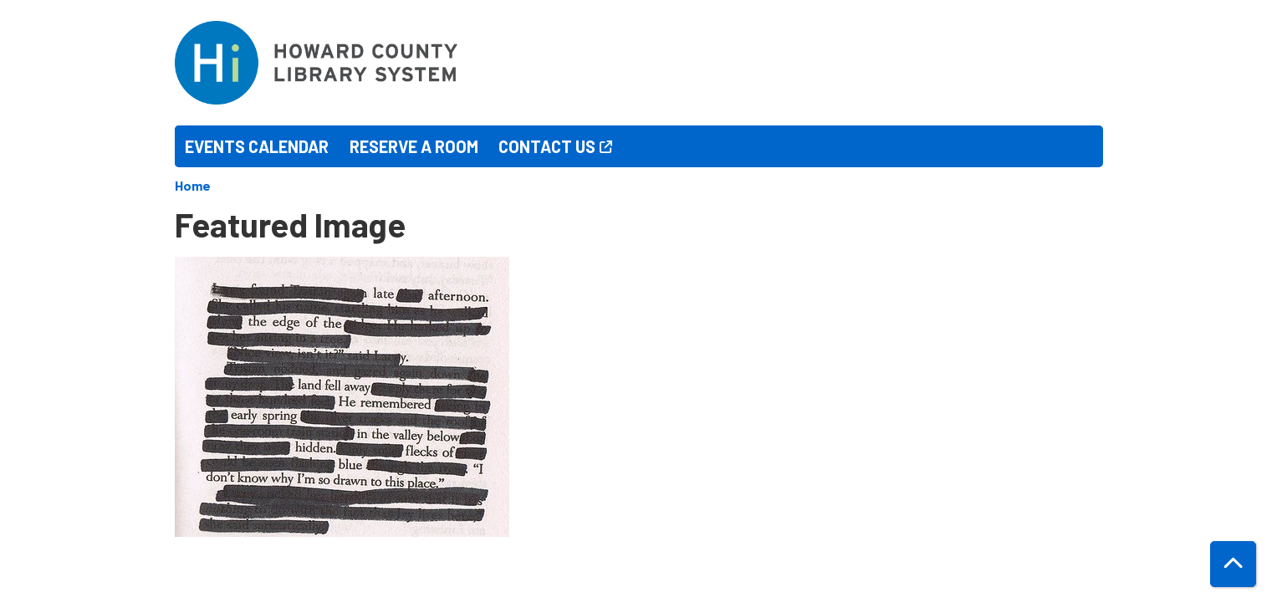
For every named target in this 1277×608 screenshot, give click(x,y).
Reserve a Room (414, 146)
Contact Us (546, 146)
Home (193, 185)
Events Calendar (257, 146)
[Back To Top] (1233, 564)
